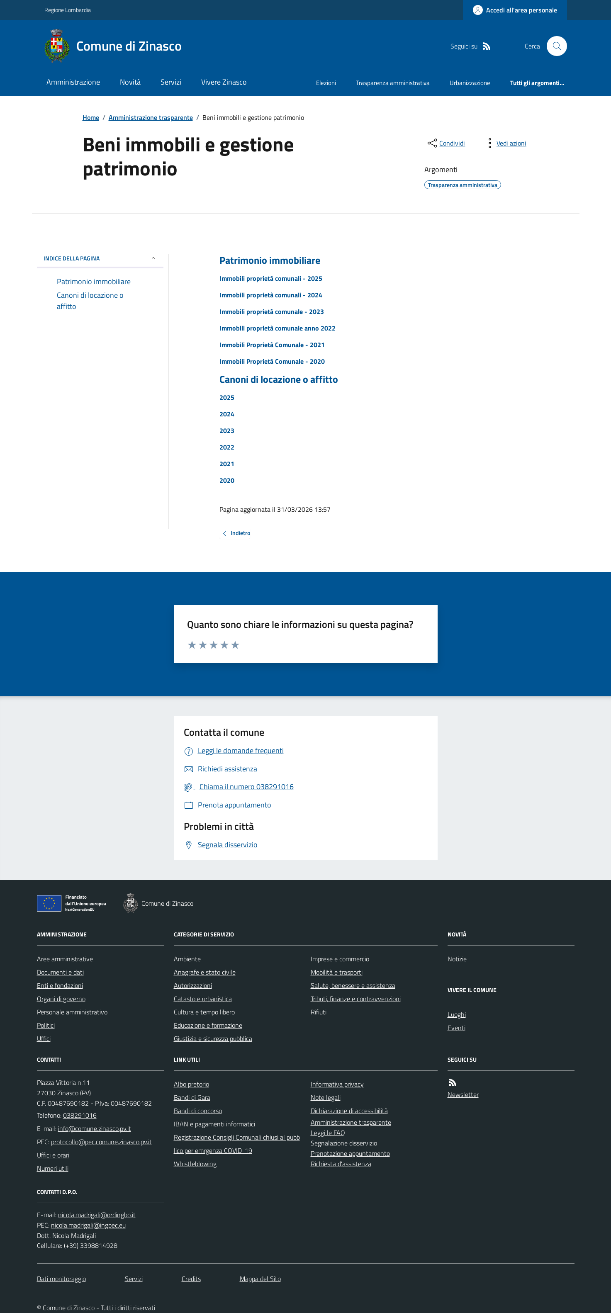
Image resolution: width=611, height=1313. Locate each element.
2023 (226, 430)
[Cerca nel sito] (553, 46)
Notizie (457, 959)
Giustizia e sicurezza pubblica (213, 1038)
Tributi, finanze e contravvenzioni (356, 999)
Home (91, 117)
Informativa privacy (337, 1084)
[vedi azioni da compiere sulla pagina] (505, 143)
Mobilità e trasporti (337, 972)
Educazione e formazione (208, 1025)
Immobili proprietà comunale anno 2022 (277, 328)
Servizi (171, 82)
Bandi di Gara (192, 1097)
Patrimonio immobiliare (269, 260)
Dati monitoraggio (61, 1279)
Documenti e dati (60, 972)
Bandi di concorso (198, 1111)
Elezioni (326, 83)
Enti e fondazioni (60, 985)
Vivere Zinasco (224, 82)
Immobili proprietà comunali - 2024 (270, 295)
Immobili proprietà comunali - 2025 (270, 278)
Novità (130, 82)
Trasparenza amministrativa (393, 83)
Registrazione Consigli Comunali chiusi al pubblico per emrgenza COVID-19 (237, 1143)
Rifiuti (318, 1012)
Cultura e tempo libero (204, 1012)
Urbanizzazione (470, 83)
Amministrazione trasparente (151, 117)
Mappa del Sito (260, 1279)
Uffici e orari (53, 1155)
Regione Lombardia (67, 9)
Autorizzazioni (193, 985)
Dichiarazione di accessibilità (349, 1111)
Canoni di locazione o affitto (278, 379)
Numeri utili (52, 1168)
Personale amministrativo (72, 1012)
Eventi (456, 1028)
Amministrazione (73, 82)
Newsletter (463, 1094)
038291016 (80, 1115)
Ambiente (187, 959)
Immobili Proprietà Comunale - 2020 (272, 361)
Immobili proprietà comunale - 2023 (271, 311)
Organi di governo (61, 999)
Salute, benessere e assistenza (353, 985)
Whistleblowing (195, 1164)
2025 (226, 397)
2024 (226, 414)
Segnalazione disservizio (344, 1143)
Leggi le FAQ (328, 1133)
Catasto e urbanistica (203, 999)
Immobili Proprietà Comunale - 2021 (272, 345)
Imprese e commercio (340, 959)
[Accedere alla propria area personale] (515, 10)
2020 (226, 480)
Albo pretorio (191, 1084)
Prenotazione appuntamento (350, 1153)
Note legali (326, 1097)
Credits (191, 1279)
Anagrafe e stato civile (205, 972)
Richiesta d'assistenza (341, 1164)
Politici (46, 1025)
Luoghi (457, 1014)
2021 (226, 464)
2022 (226, 447)
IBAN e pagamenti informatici (214, 1124)
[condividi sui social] (445, 143)
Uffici (44, 1038)
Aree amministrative (65, 959)
